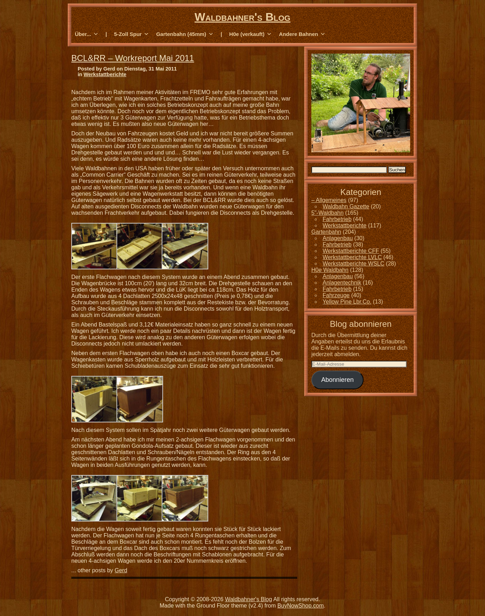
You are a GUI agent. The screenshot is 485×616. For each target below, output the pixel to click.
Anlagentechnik (342, 283)
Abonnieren (337, 379)
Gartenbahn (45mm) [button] (185, 34)
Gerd (121, 570)
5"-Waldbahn (327, 213)
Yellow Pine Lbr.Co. (347, 302)
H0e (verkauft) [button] (250, 34)
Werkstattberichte (105, 74)
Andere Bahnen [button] (302, 34)
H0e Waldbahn (329, 270)
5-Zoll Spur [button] (131, 34)
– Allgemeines (329, 200)
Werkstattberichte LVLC (352, 257)
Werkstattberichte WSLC (353, 264)
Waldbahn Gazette (346, 206)
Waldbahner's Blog (242, 17)
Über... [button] (86, 34)
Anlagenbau (338, 238)
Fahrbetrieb (337, 219)
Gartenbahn (326, 232)
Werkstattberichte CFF (351, 251)
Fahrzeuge (336, 295)
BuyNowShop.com (300, 606)
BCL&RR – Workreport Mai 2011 (132, 58)
